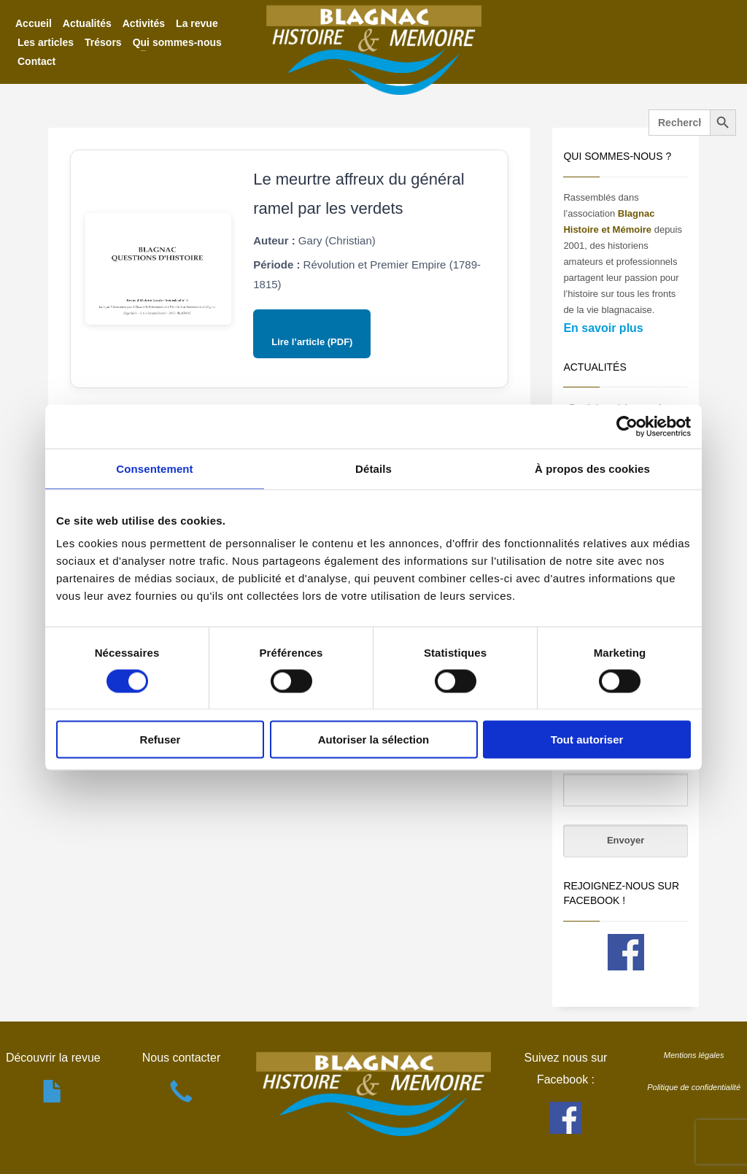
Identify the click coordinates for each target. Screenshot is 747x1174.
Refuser (160, 739)
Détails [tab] (373, 468)
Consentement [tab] (154, 468)
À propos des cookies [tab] (592, 468)
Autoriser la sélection (374, 739)
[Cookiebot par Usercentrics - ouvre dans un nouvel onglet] (627, 426)
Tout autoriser (587, 739)
